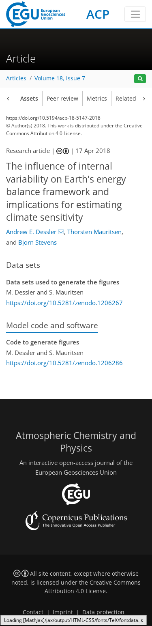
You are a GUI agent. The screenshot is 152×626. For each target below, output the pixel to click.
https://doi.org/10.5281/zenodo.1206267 (64, 303)
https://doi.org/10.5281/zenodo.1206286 (64, 363)
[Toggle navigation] (135, 14)
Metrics (97, 98)
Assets (29, 98)
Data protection (103, 612)
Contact (33, 612)
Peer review (62, 98)
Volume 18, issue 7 (59, 78)
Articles (16, 78)
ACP (97, 14)
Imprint (63, 612)
